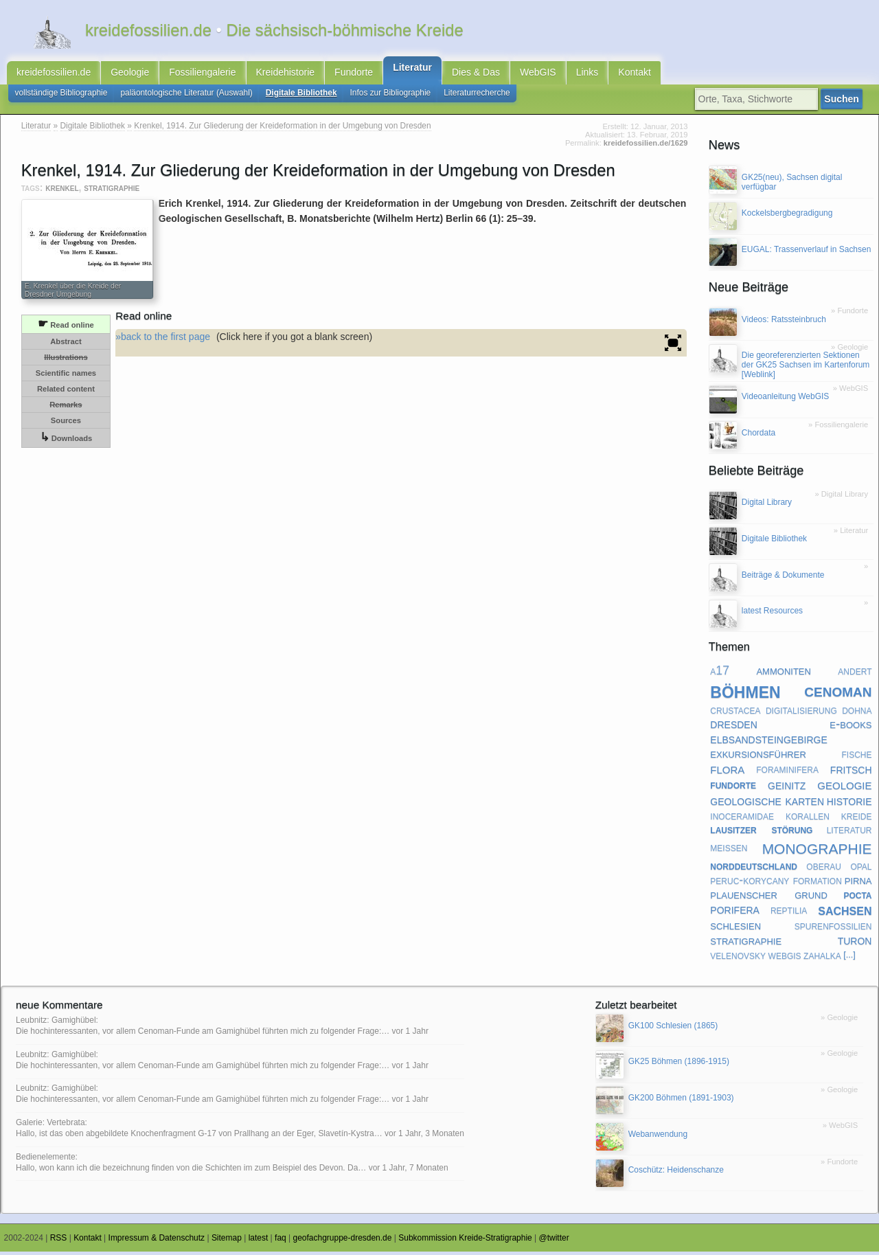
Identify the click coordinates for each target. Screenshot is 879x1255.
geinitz (787, 788)
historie (849, 803)
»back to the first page (162, 340)
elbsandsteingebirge (768, 742)
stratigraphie (111, 191)
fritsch (851, 772)
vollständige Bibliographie (61, 96)
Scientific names (66, 377)
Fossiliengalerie (202, 74)
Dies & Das (476, 74)
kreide (856, 819)
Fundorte (353, 74)
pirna (858, 884)
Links (587, 74)
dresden (733, 727)
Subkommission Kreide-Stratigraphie (465, 1242)
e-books (850, 728)
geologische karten (767, 803)
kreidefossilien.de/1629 (646, 147)
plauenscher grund (768, 898)
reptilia (788, 913)
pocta (857, 898)
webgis (784, 959)
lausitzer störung (761, 833)
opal (860, 870)
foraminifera (787, 773)
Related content (66, 393)
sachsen (844, 914)
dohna (856, 714)
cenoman (837, 694)
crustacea (735, 714)
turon (855, 943)
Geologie (130, 74)
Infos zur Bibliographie (390, 96)
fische (856, 758)
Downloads (66, 441)
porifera (735, 913)
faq (280, 1242)
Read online (66, 327)
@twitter (554, 1242)
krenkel (61, 191)
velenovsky (738, 959)
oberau (823, 870)
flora (727, 773)
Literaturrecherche (477, 96)
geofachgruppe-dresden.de (342, 1242)
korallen (808, 819)
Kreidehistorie (285, 74)
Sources (66, 424)
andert (854, 674)
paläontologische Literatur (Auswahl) (186, 96)
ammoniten (783, 674)
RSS (58, 1242)
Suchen (843, 102)
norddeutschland (753, 870)
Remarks (65, 409)
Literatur (412, 69)
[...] (849, 959)
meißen (728, 851)
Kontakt (634, 74)
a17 (719, 674)
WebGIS (538, 74)
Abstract (65, 345)
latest (259, 1242)
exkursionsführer (758, 757)
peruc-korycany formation (775, 883)
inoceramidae (742, 819)
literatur (849, 833)
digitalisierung (801, 714)
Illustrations (65, 361)
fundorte (733, 788)
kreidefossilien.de (53, 74)
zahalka (822, 959)
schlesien (735, 929)
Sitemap (227, 1242)
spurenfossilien (833, 929)
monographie (817, 850)
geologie (844, 788)
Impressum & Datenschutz (157, 1242)
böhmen (745, 694)
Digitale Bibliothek (301, 96)
